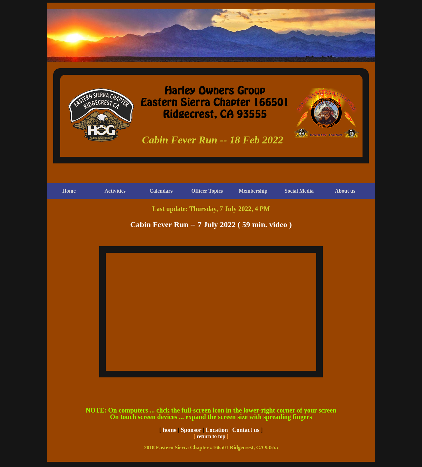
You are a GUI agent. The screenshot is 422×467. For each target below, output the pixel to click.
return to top (211, 436)
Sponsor (191, 430)
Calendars (161, 191)
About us (345, 191)
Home (69, 191)
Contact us (246, 430)
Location (217, 430)
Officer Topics (207, 191)
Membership (253, 191)
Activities (115, 191)
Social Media (299, 191)
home (169, 430)
